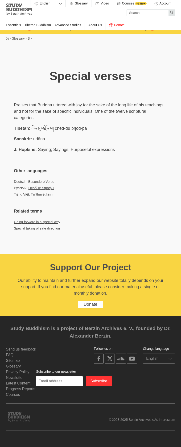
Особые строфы (41, 188)
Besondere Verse (41, 182)
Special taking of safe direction (37, 228)
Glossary (78, 3)
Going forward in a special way (37, 222)
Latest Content (18, 383)
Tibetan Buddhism (38, 25)
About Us (95, 25)
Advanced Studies (67, 25)
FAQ (9, 355)
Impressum (167, 420)
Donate (117, 25)
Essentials (13, 25)
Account (162, 3)
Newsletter (15, 378)
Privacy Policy (17, 372)
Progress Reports (20, 389)
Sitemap (13, 361)
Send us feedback (21, 349)
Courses (131, 3)
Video (102, 3)
